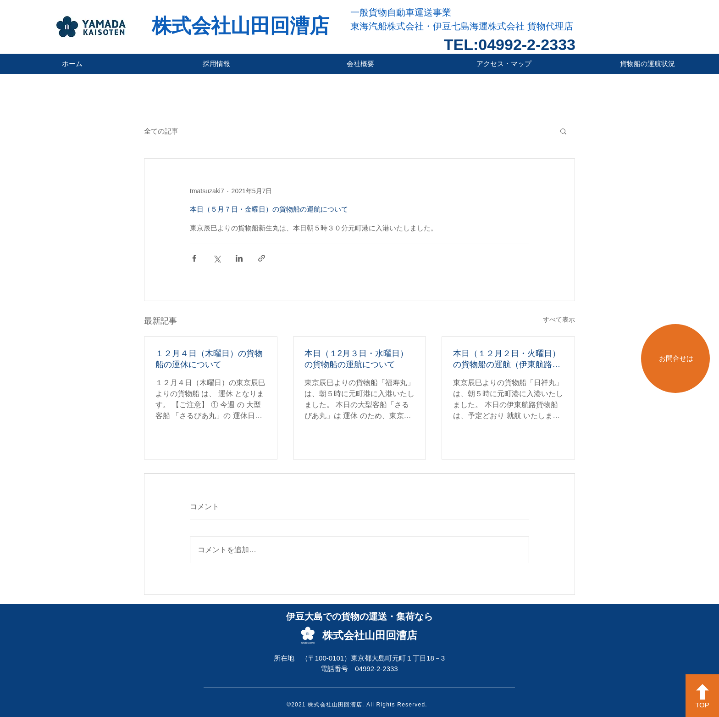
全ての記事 (161, 131)
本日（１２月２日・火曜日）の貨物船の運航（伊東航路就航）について (506, 359)
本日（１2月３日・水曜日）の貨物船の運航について (356, 359)
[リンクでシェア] (261, 258)
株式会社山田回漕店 (240, 26)
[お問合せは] (675, 358)
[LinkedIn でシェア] (239, 258)
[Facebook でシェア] (194, 258)
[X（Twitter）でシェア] (216, 258)
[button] (563, 130)
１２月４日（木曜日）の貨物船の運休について (209, 359)
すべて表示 (559, 319)
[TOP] (702, 695)
